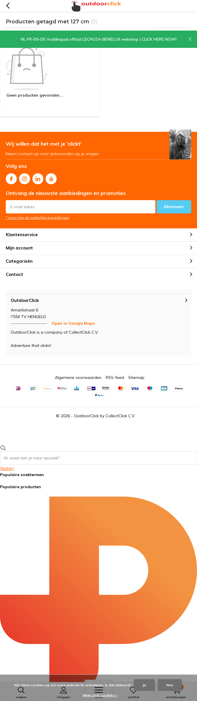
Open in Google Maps (73, 323)
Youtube (51, 177)
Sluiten (7, 468)
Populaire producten (20, 486)
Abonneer (173, 206)
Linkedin (37, 177)
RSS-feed (115, 377)
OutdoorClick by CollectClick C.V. (104, 415)
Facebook (11, 177)
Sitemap (136, 377)
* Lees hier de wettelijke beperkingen (37, 217)
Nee (169, 685)
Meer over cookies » (100, 695)
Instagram (24, 177)
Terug (8, 6)
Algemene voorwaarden (78, 377)
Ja (144, 685)
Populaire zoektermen (22, 474)
